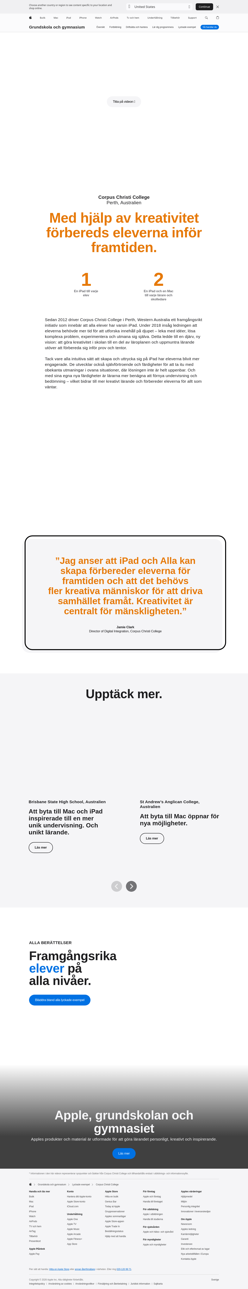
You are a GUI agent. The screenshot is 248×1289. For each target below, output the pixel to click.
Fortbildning (115, 27)
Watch (32, 1216)
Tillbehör (33, 1236)
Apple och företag (152, 1196)
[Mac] (56, 18)
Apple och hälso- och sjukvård (158, 1231)
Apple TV (71, 1224)
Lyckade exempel (187, 27)
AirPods (33, 1221)
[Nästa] (131, 886)
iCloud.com (72, 1206)
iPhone (32, 1211)
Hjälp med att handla (115, 1236)
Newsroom (186, 1224)
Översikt (100, 27)
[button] (159, 7)
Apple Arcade (74, 1234)
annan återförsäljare (85, 1269)
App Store (72, 1244)
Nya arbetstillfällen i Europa (195, 1254)
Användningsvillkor (84, 1283)
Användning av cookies (60, 1283)
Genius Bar (110, 1201)
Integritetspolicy (37, 1283)
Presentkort (35, 1241)
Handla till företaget (153, 1201)
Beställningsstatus (114, 1231)
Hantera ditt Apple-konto (79, 1196)
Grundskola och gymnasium (57, 27)
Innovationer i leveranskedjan (196, 1211)
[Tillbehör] (175, 18)
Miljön (184, 1201)
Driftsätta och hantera (137, 27)
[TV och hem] (133, 18)
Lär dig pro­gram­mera (163, 27)
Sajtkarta (158, 1283)
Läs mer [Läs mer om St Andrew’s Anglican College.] (152, 838)
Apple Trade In (112, 1226)
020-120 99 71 (124, 1269)
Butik (31, 1196)
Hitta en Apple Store (59, 1269)
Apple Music (73, 1229)
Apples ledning (188, 1229)
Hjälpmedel (186, 1196)
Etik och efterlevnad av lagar (195, 1249)
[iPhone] (83, 18)
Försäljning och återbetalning (112, 1283)
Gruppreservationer (115, 1211)
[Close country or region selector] (217, 7)
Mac (31, 1201)
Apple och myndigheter (154, 1244)
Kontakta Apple (188, 1259)
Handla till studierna (153, 1219)
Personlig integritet (190, 1206)
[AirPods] (114, 18)
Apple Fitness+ (74, 1239)
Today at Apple (112, 1206)
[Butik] (43, 18)
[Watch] (98, 18)
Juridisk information (140, 1283)
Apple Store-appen (114, 1221)
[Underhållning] (155, 18)
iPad (31, 1206)
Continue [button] (204, 7)
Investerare (186, 1244)
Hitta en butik (111, 1196)
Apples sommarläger (115, 1216)
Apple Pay (34, 1254)
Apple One (72, 1219)
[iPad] (68, 18)
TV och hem (35, 1226)
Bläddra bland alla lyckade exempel (59, 1000)
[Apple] (30, 18)
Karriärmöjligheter (190, 1234)
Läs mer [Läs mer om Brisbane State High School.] (41, 847)
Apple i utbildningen (153, 1214)
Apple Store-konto (76, 1201)
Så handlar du (210, 27)
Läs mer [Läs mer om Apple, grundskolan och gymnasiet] (124, 1153)
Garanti (185, 1239)
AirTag (32, 1231)
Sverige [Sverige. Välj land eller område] (215, 1279)
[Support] (192, 18)
